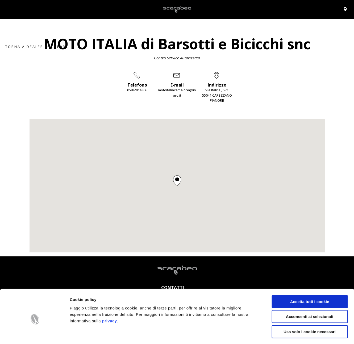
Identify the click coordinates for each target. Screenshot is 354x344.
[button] (177, 180)
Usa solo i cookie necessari (310, 310)
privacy (109, 299)
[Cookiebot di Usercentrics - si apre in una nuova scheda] (34, 334)
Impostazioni (280, 333)
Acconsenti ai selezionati (309, 295)
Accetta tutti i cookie (309, 280)
